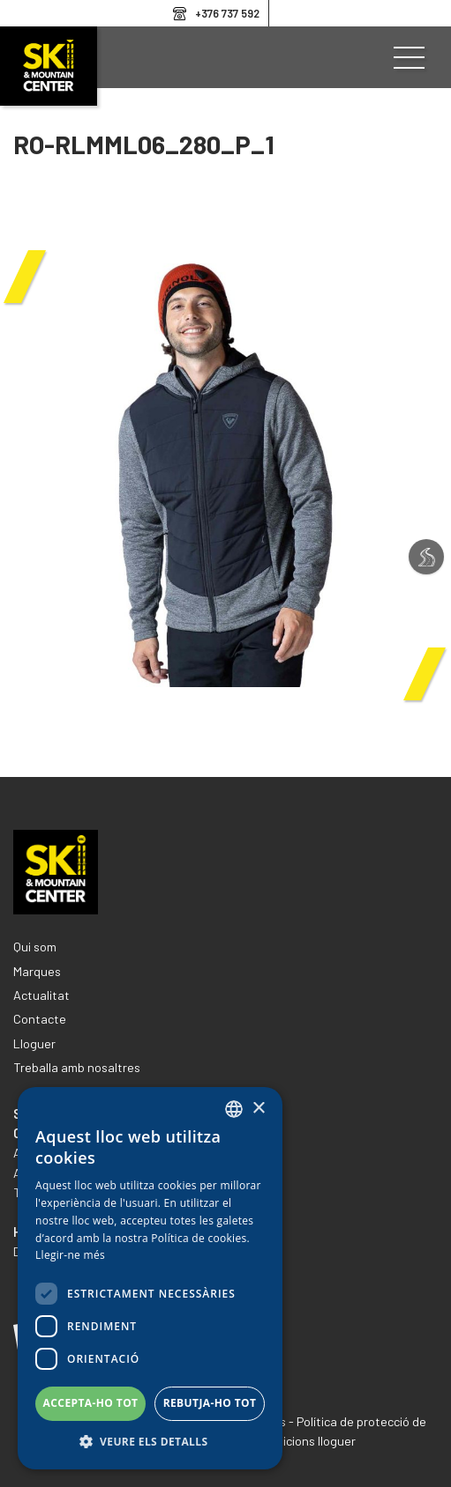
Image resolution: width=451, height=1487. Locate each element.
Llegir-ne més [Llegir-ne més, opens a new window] (70, 1254)
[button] (150, 1442)
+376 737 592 (227, 13)
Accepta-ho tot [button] (91, 1402)
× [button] (258, 1108)
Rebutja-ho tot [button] (210, 1402)
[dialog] (150, 1278)
